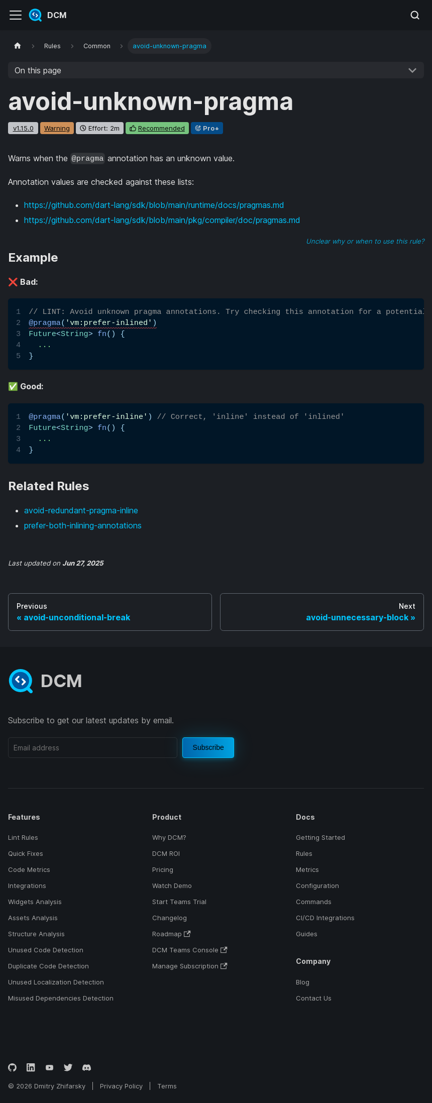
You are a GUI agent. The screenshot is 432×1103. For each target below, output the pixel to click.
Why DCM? (169, 837)
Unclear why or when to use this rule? (365, 241)
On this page (38, 70)
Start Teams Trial (179, 902)
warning (57, 128)
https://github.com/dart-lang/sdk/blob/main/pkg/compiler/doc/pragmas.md (162, 220)
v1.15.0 (23, 128)
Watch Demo (172, 885)
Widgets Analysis (35, 902)
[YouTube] (49, 1067)
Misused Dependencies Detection (61, 998)
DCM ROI (166, 853)
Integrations (27, 885)
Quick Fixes (25, 853)
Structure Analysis (36, 934)
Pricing (162, 869)
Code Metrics (29, 869)
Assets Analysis (33, 918)
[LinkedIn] (31, 1067)
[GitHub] (12, 1067)
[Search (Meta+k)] (415, 15)
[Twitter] (68, 1067)
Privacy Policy (121, 1086)
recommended (161, 128)
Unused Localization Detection (56, 982)
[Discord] (86, 1067)
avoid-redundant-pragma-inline (81, 510)
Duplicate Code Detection (48, 966)
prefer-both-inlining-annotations (83, 525)
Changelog (169, 918)
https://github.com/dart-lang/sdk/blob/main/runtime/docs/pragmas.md (154, 205)
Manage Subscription (190, 966)
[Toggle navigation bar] (15, 15)
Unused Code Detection (45, 950)
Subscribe (208, 747)
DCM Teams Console (190, 950)
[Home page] (17, 46)
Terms (167, 1086)
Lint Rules (23, 837)
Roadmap (171, 934)
